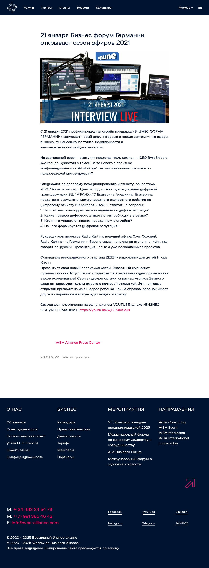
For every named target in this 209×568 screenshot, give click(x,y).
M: (29, 515)
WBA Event (168, 427)
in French (29, 443)
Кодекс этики (18, 450)
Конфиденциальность (25, 457)
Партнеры (65, 457)
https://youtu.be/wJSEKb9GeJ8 (104, 309)
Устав (11, 443)
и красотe (132, 464)
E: (33, 522)
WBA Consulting (172, 422)
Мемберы (65, 450)
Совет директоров (22, 429)
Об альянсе (16, 422)
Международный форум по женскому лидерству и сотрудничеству (130, 439)
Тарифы (63, 443)
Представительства (73, 429)
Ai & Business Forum (125, 451)
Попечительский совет (26, 436)
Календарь (66, 422)
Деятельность (69, 436)
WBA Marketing (172, 432)
